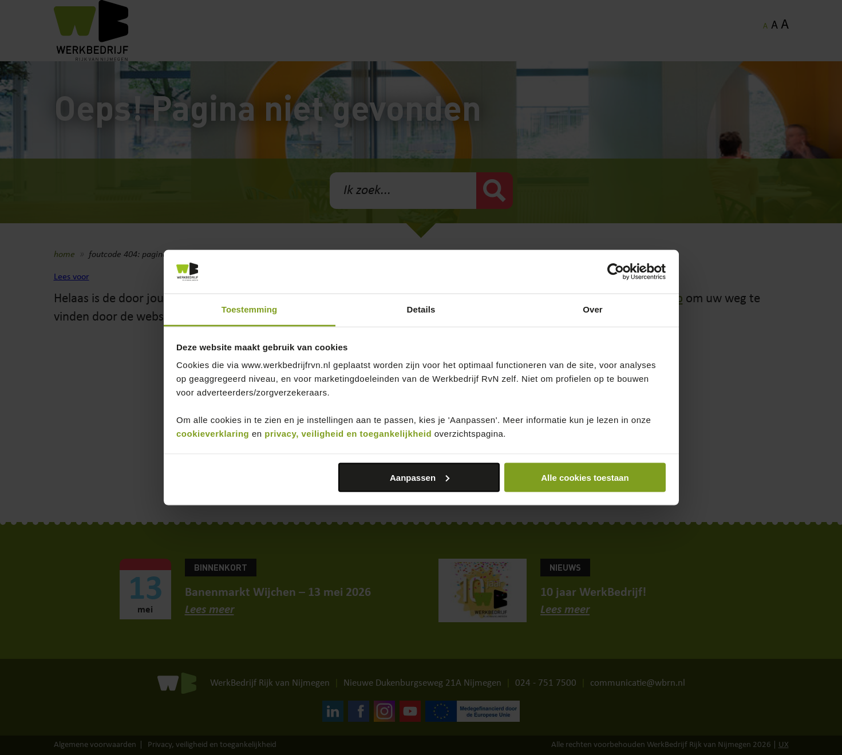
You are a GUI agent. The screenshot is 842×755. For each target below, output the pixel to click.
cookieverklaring (212, 433)
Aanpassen (419, 477)
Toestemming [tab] (250, 309)
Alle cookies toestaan (584, 477)
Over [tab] (593, 309)
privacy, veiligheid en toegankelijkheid (348, 433)
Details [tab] (421, 309)
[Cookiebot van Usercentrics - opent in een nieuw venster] (616, 271)
